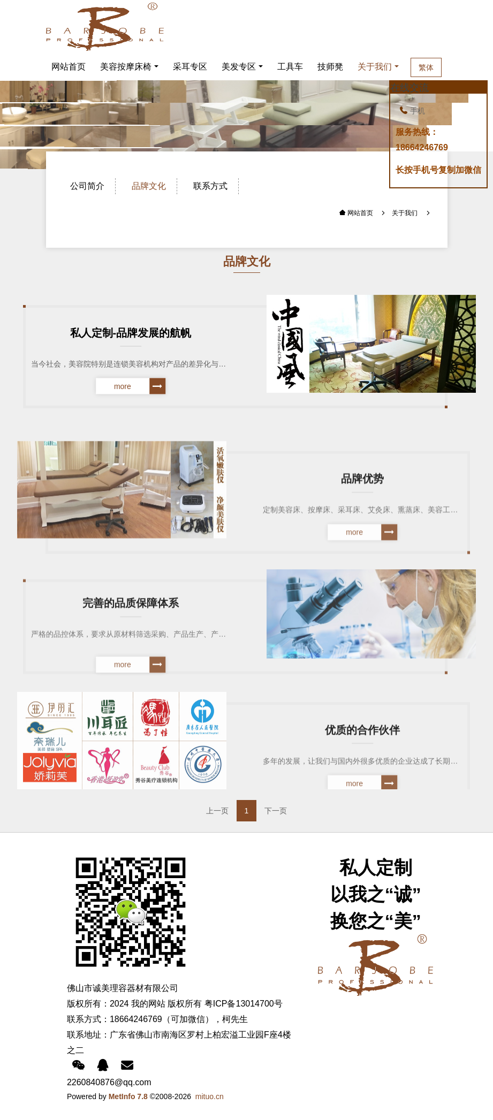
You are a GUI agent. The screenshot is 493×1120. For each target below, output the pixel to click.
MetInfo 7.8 (128, 1096)
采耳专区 (190, 66)
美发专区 (239, 66)
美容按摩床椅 (125, 66)
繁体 (440, 67)
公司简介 (87, 186)
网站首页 (68, 66)
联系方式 (210, 186)
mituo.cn (209, 1096)
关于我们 (377, 66)
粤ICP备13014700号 (243, 1003)
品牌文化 (149, 186)
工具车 (290, 66)
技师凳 (330, 66)
